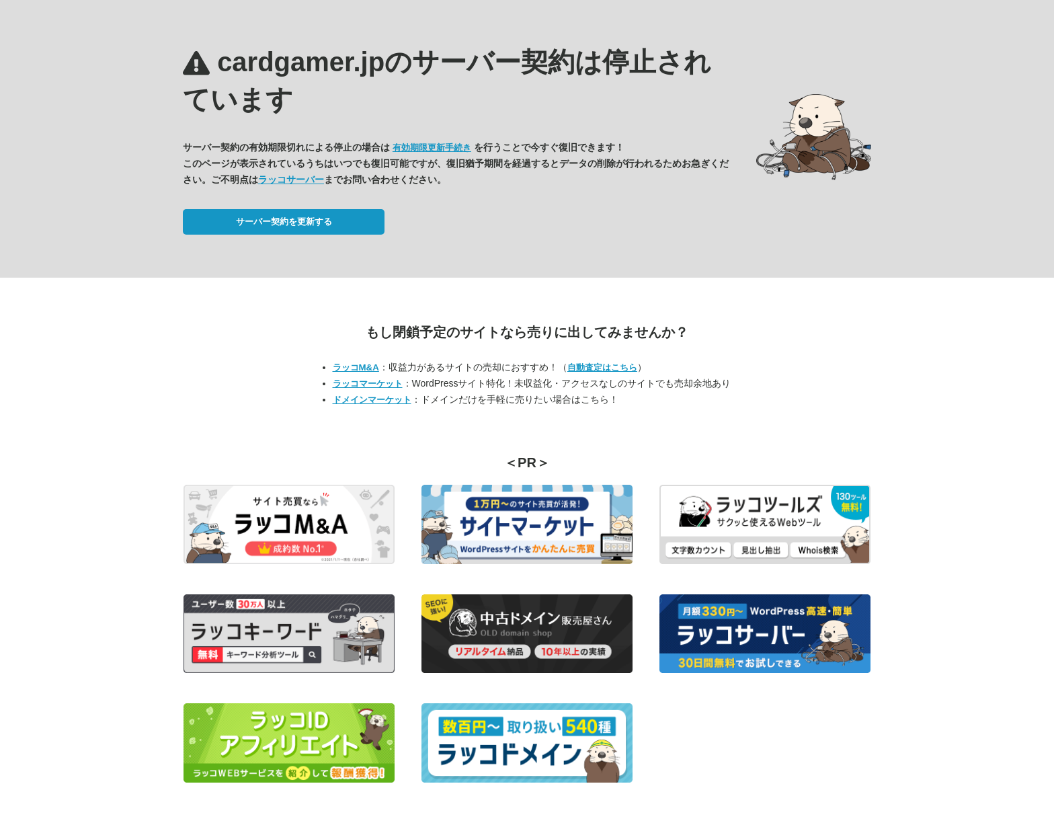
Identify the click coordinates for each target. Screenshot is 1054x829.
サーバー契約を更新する (284, 221)
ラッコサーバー (291, 179)
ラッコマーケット (368, 384)
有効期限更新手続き (432, 148)
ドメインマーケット (372, 400)
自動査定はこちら (602, 367)
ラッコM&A (356, 367)
